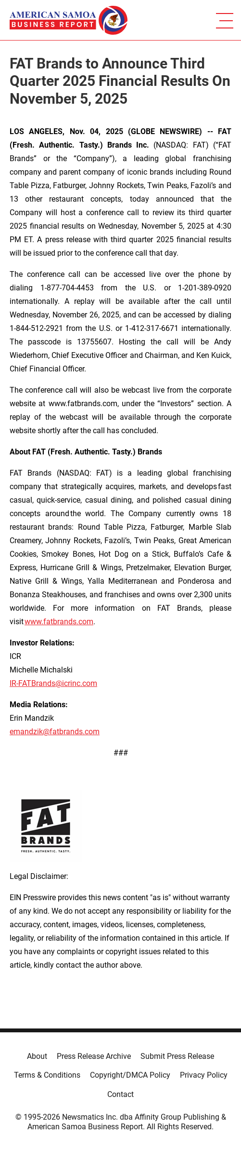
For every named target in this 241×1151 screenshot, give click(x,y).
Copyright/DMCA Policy (130, 1075)
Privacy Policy (204, 1075)
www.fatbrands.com (59, 621)
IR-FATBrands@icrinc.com (53, 683)
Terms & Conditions (47, 1075)
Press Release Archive (94, 1056)
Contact (120, 1094)
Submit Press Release (177, 1056)
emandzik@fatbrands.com (55, 731)
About (37, 1056)
